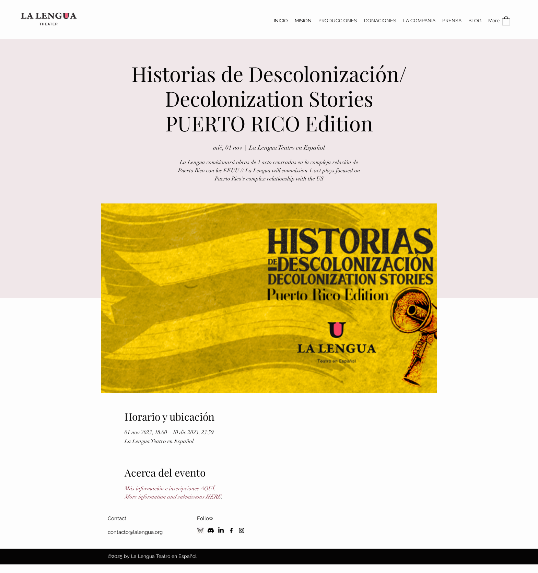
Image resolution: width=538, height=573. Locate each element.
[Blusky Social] (200, 530)
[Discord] (210, 530)
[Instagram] (241, 530)
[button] (506, 20)
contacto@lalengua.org (135, 532)
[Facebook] (231, 530)
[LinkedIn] (221, 530)
